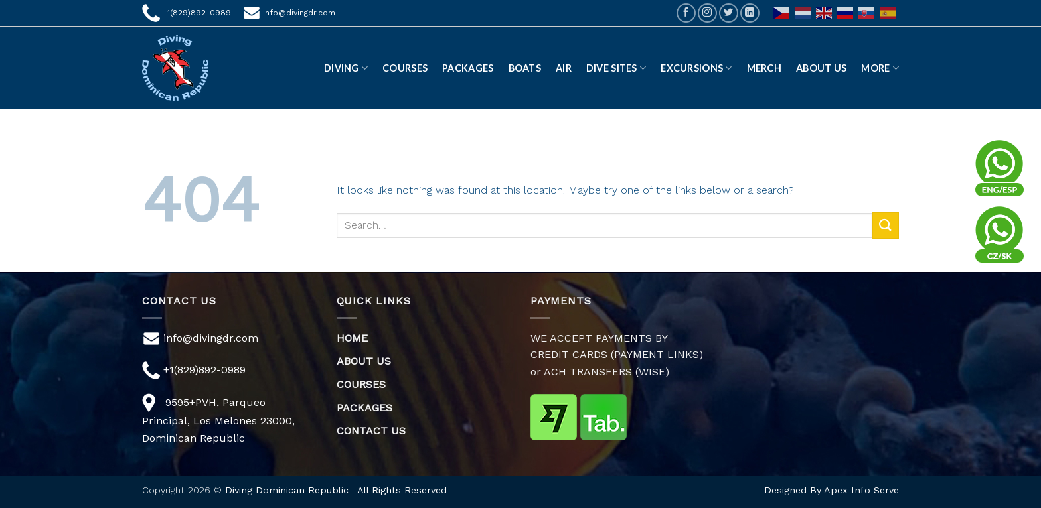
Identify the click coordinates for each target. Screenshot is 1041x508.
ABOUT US (821, 68)
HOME (352, 338)
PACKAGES (364, 407)
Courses (405, 68)
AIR (564, 68)
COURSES (361, 384)
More (880, 68)
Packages (467, 68)
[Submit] (885, 225)
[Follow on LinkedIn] (750, 13)
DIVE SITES (616, 68)
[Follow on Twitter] (728, 13)
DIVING (346, 68)
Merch (764, 68)
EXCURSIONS (696, 68)
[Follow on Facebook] (686, 13)
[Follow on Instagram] (707, 13)
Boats (525, 68)
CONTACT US (371, 430)
